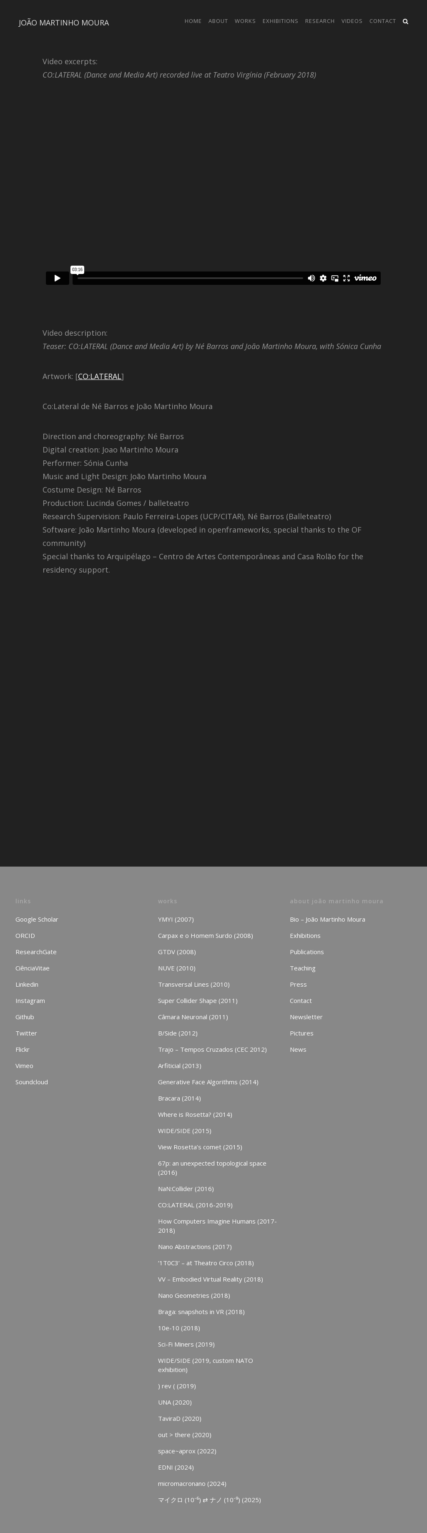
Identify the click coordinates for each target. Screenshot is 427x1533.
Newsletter (306, 1017)
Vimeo (24, 1065)
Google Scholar (36, 919)
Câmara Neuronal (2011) (193, 1017)
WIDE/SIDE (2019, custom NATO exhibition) (205, 1365)
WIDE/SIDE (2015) (184, 1130)
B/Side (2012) (178, 1033)
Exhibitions (305, 935)
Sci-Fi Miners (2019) (186, 1344)
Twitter (26, 1033)
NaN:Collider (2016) (186, 1188)
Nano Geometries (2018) (194, 1295)
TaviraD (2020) (179, 1418)
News (298, 1049)
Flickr (22, 1049)
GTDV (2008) (177, 951)
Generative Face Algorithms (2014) (208, 1082)
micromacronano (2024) (192, 1483)
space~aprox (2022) (187, 1451)
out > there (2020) (184, 1434)
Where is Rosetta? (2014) (195, 1114)
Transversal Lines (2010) (194, 984)
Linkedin (26, 984)
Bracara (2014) (179, 1098)
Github (24, 1017)
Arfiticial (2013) (179, 1065)
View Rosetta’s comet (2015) (200, 1147)
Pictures (302, 1033)
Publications (307, 951)
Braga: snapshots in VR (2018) (201, 1311)
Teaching (303, 968)
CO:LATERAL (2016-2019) (195, 1205)
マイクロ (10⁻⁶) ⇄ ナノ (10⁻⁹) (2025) (209, 1499)
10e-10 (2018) (179, 1328)
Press (298, 984)
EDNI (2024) (176, 1467)
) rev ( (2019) (177, 1386)
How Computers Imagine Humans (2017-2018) (217, 1225)
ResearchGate (36, 951)
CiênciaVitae (32, 968)
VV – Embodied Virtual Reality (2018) (210, 1279)
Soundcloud (31, 1082)
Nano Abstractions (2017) (195, 1246)
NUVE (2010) (177, 968)
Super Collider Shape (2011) (198, 1000)
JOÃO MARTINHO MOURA (64, 23)
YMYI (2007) (176, 919)
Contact (301, 1000)
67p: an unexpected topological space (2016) (212, 1167)
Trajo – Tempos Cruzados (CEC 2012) (212, 1049)
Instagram (30, 1000)
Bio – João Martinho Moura (327, 919)
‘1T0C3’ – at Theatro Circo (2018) (206, 1263)
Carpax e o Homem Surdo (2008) (205, 935)
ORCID (25, 935)
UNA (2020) (175, 1402)
